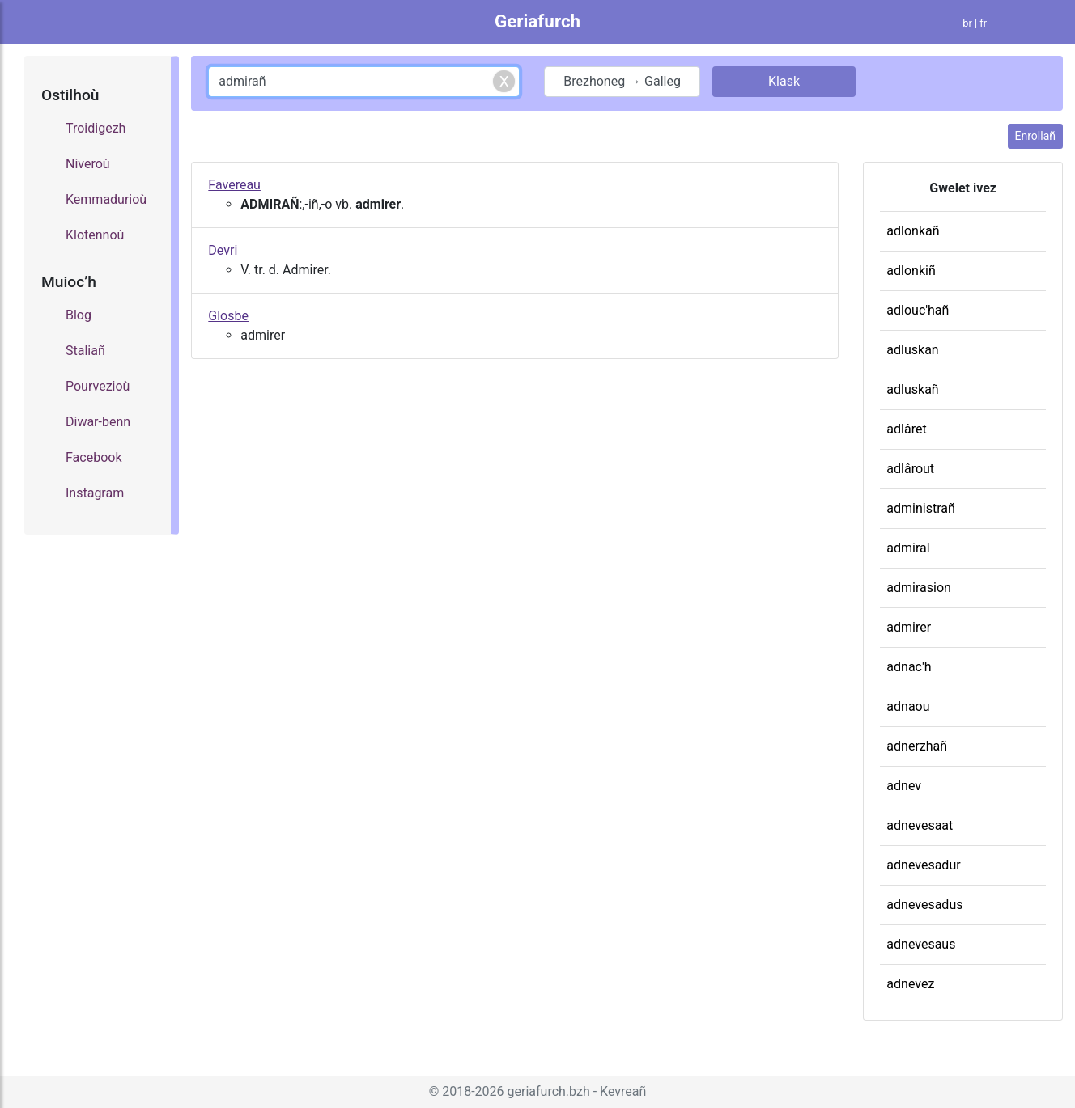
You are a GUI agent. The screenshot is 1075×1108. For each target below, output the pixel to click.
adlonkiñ (910, 270)
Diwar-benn (98, 421)
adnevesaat (919, 825)
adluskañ (912, 389)
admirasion (918, 587)
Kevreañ (623, 1091)
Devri (222, 250)
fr (983, 23)
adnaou (907, 706)
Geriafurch (537, 21)
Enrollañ (1035, 135)
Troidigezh (95, 128)
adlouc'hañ (917, 310)
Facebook (93, 457)
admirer (908, 627)
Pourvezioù (98, 386)
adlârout (910, 468)
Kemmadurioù (106, 199)
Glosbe (228, 316)
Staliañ (85, 350)
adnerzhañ (916, 746)
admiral (907, 548)
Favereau (234, 184)
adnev (903, 785)
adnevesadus (924, 904)
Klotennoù (95, 235)
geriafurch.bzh (549, 1091)
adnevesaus (920, 944)
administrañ (920, 508)
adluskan (912, 349)
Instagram (95, 493)
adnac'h (908, 667)
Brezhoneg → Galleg (622, 81)
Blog (78, 315)
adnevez (910, 984)
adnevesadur (923, 865)
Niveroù (88, 163)
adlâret (906, 429)
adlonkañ (912, 231)
